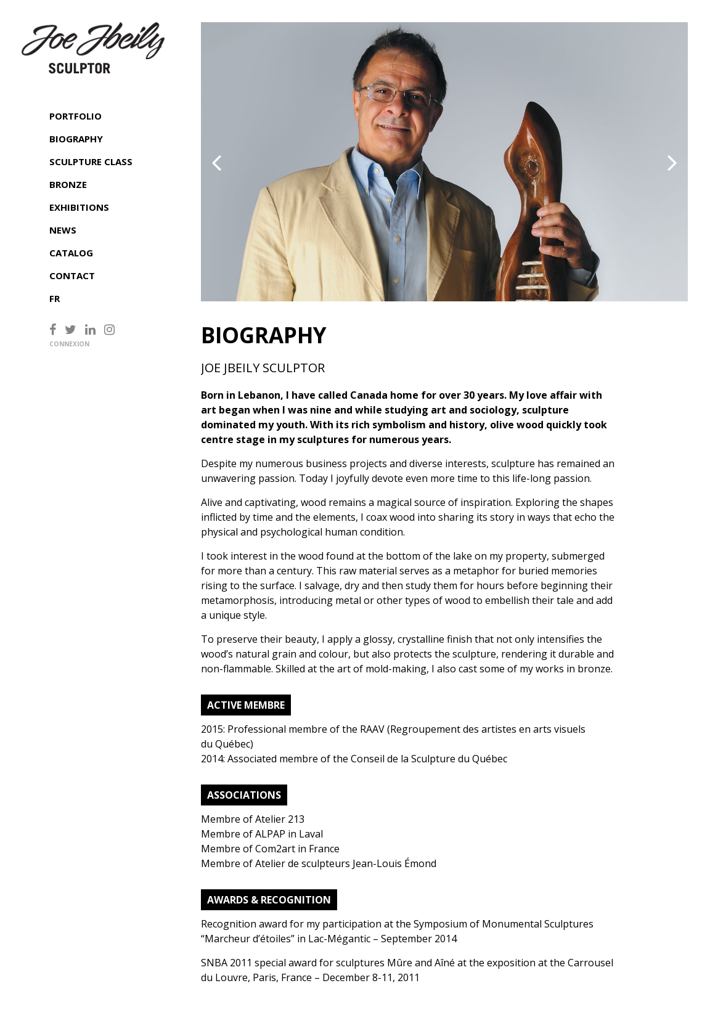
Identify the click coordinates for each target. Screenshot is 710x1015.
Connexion (69, 344)
